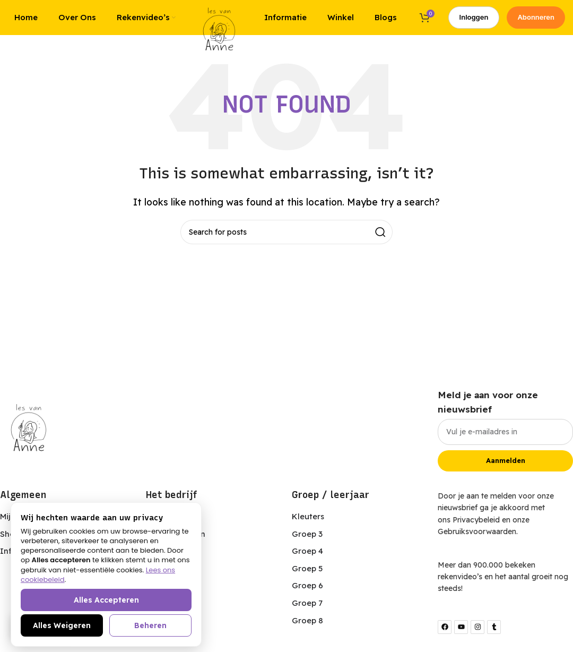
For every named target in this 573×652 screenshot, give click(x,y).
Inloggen (474, 20)
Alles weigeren (62, 625)
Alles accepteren (106, 600)
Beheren (150, 625)
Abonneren (535, 20)
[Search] (286, 240)
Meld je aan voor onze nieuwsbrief (488, 409)
